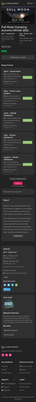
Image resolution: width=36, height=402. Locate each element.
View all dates (6, 46)
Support (5, 387)
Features (4, 366)
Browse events (25, 366)
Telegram (5, 390)
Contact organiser (10, 330)
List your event (24, 373)
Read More (18, 236)
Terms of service (25, 384)
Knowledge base (8, 384)
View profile (9, 335)
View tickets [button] (27, 77)
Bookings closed (18, 57)
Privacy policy (24, 387)
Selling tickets (6, 373)
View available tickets (18, 179)
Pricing (3, 369)
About (6, 277)
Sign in (31, 3)
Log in (18, 183)
